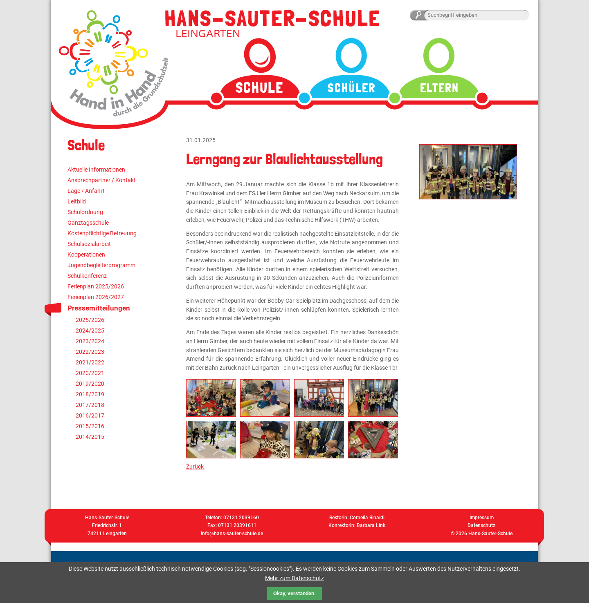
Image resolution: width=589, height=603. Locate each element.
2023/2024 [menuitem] (90, 341)
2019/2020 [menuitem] (90, 383)
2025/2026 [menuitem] (90, 320)
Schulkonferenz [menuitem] (87, 275)
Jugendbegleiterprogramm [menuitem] (101, 265)
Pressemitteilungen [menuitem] (98, 308)
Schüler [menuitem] (351, 88)
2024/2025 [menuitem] (90, 330)
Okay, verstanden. (294, 593)
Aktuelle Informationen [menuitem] (96, 169)
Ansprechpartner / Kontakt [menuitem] (101, 180)
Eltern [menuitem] (439, 88)
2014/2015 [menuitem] (90, 436)
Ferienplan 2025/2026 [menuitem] (95, 286)
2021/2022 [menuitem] (90, 362)
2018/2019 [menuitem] (90, 394)
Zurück (195, 466)
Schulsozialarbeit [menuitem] (89, 244)
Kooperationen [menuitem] (86, 254)
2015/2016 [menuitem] (90, 426)
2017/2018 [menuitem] (90, 405)
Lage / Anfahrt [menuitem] (86, 191)
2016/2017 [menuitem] (90, 415)
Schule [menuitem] (259, 87)
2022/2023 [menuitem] (90, 351)
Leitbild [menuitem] (76, 201)
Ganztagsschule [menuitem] (88, 222)
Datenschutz (481, 525)
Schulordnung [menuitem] (85, 212)
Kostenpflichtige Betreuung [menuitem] (102, 233)
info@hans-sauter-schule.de (232, 533)
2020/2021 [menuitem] (90, 373)
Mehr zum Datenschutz (294, 578)
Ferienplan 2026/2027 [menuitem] (95, 297)
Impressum (482, 517)
